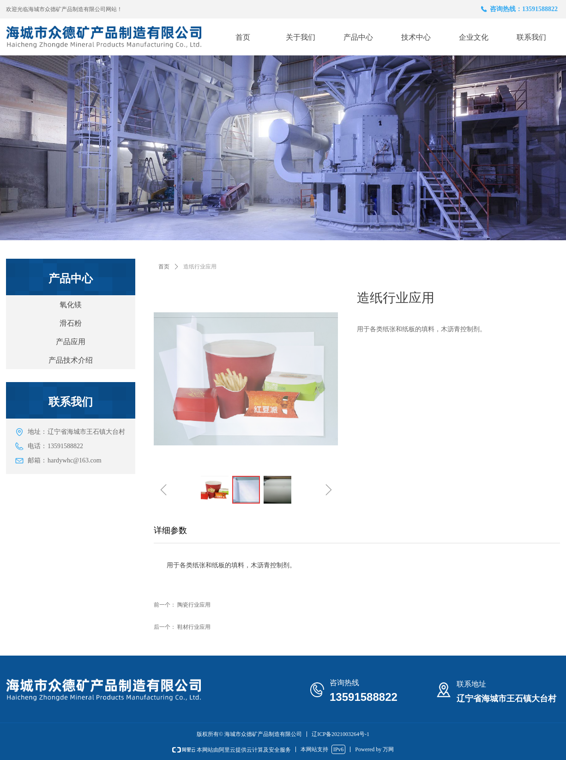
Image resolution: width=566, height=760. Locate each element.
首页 (163, 266)
